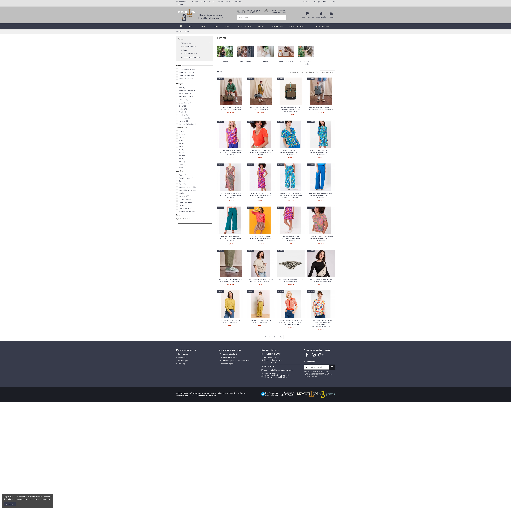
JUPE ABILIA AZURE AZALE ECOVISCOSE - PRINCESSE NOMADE (260, 238)
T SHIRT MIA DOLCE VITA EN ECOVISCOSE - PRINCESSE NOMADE (231, 152)
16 (281, 337)
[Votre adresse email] (316, 367)
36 (181, 143)
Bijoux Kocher (185, 103)
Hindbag (184, 115)
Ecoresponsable (187, 69)
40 (181, 150)
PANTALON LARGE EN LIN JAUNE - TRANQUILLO (261, 321)
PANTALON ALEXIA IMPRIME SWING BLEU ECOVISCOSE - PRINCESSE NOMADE (291, 195)
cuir (181, 193)
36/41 (182, 165)
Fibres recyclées (186, 202)
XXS (182, 162)
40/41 (182, 168)
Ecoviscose (185, 199)
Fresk (182, 112)
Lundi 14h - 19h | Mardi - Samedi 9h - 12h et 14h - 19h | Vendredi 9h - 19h (217, 2)
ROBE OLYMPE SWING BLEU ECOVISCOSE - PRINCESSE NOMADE (321, 152)
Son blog (181, 364)
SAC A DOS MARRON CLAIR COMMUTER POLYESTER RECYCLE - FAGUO (291, 109)
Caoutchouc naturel (187, 187)
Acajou (183, 175)
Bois (182, 184)
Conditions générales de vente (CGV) (235, 360)
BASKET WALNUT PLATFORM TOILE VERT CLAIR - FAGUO (230, 280)
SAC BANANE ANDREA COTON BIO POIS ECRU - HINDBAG (261, 280)
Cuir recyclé (184, 196)
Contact (181, 4)
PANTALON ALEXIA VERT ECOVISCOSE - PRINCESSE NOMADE (230, 238)
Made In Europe (186, 72)
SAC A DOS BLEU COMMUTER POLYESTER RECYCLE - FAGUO (321, 108)
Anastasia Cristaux (187, 91)
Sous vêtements (245, 62)
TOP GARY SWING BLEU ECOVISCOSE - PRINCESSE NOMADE (290, 152)
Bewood (183, 100)
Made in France (186, 75)
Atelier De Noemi (186, 97)
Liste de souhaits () (312, 2)
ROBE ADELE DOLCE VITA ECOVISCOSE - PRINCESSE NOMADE (260, 195)
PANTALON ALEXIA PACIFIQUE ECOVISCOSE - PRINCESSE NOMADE (321, 195)
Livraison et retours (228, 357)
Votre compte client (228, 354)
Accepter (9, 504)
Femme (181, 39)
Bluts (183, 106)
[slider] (177, 223)
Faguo (183, 109)
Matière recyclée (187, 211)
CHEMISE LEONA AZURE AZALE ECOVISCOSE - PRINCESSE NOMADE (321, 238)
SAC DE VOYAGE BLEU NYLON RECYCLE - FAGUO (260, 108)
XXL (181, 159)
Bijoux (265, 62)
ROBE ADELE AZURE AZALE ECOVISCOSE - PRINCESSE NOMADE (230, 195)
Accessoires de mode (190, 57)
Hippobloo (184, 118)
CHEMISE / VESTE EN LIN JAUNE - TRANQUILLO (230, 321)
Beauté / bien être (286, 62)
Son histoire (183, 354)
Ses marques (183, 360)
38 (181, 147)
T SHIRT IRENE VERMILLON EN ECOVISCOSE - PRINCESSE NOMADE (261, 152)
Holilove (183, 121)
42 (181, 153)
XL (181, 140)
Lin (181, 205)
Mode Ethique (186, 78)
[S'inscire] (332, 367)
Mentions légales (227, 364)
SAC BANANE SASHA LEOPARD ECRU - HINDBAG (291, 280)
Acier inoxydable (186, 178)
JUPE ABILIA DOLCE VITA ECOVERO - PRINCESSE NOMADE (290, 238)
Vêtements (225, 62)
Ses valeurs (182, 357)
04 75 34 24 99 (184, 2)
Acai (182, 88)
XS (182, 156)
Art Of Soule (185, 94)
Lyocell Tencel (185, 208)
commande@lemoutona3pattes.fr (278, 370)
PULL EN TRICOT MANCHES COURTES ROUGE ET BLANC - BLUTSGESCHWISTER (290, 322)
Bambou (183, 181)
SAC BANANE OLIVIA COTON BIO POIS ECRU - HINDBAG (321, 280)
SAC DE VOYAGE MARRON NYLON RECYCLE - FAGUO (230, 108)
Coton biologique (187, 190)
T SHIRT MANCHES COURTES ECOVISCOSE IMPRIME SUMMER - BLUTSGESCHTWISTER (321, 323)
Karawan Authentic (187, 124)
